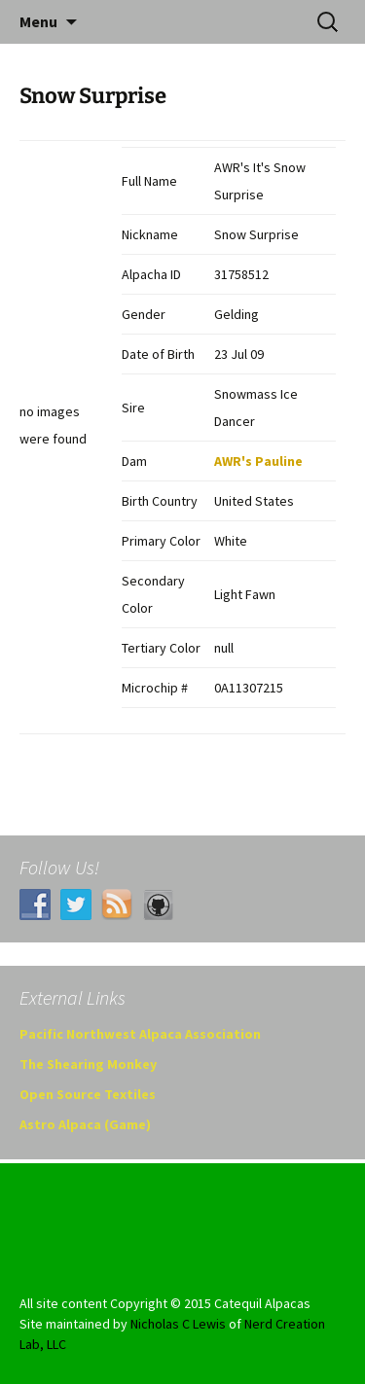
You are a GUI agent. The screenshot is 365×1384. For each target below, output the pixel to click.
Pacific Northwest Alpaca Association (140, 1034)
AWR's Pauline (258, 461)
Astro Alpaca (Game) (85, 1124)
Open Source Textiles (87, 1094)
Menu (38, 21)
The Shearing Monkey (88, 1064)
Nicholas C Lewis (178, 1323)
